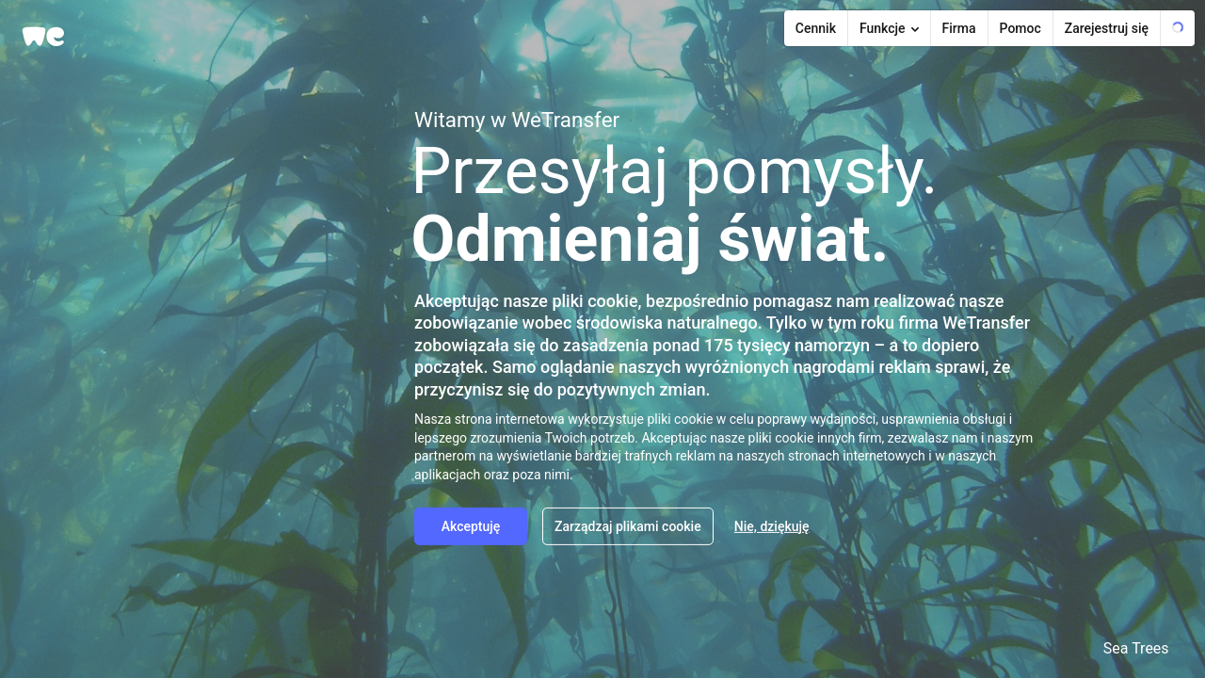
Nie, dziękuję (772, 525)
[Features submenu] (889, 28)
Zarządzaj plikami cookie (627, 525)
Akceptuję (471, 525)
